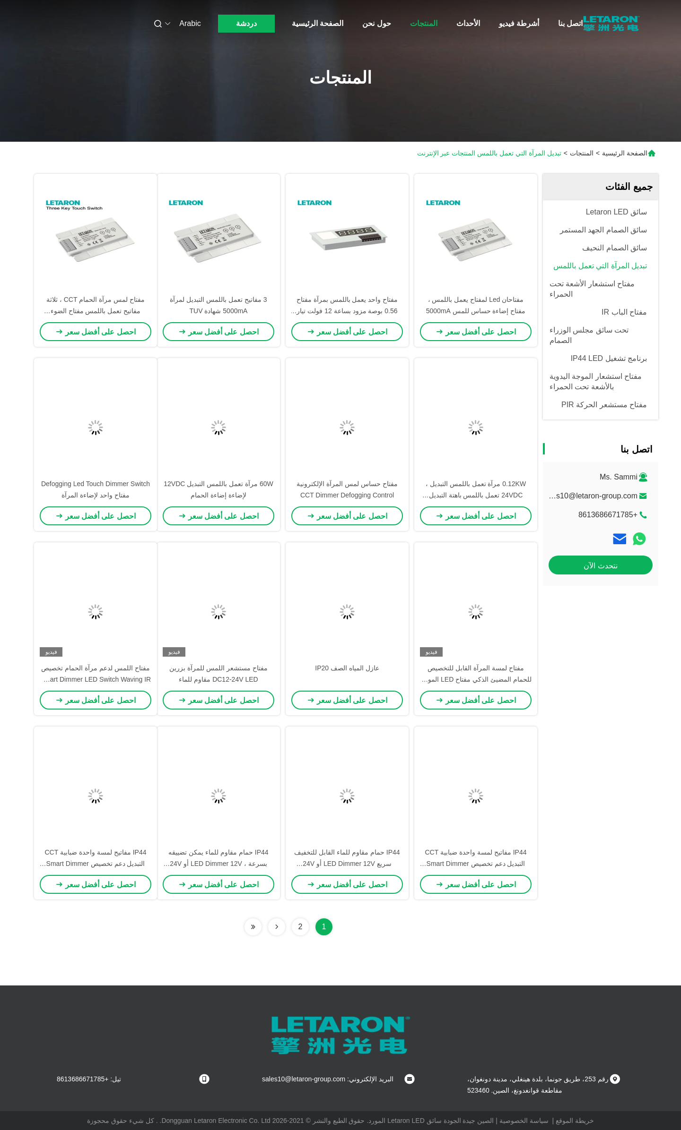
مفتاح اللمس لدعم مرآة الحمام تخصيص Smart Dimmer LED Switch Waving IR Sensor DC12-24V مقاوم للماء (95, 679)
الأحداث (468, 23)
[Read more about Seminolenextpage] (276, 926)
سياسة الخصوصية (524, 1120)
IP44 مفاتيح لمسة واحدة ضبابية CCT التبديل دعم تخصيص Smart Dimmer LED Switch (475, 863)
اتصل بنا (570, 23)
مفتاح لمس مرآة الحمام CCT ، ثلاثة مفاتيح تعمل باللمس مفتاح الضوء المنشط (95, 311)
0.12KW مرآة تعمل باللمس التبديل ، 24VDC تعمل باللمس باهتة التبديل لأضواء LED (476, 495)
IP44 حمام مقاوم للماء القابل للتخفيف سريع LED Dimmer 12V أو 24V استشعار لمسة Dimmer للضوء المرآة (347, 863)
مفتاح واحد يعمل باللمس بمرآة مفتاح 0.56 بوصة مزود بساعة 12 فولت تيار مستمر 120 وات (347, 311)
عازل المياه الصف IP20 (347, 668)
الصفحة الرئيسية (317, 23)
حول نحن (376, 23)
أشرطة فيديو (519, 23)
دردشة (246, 23)
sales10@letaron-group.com (589, 496)
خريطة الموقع (575, 1120)
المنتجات (423, 23)
